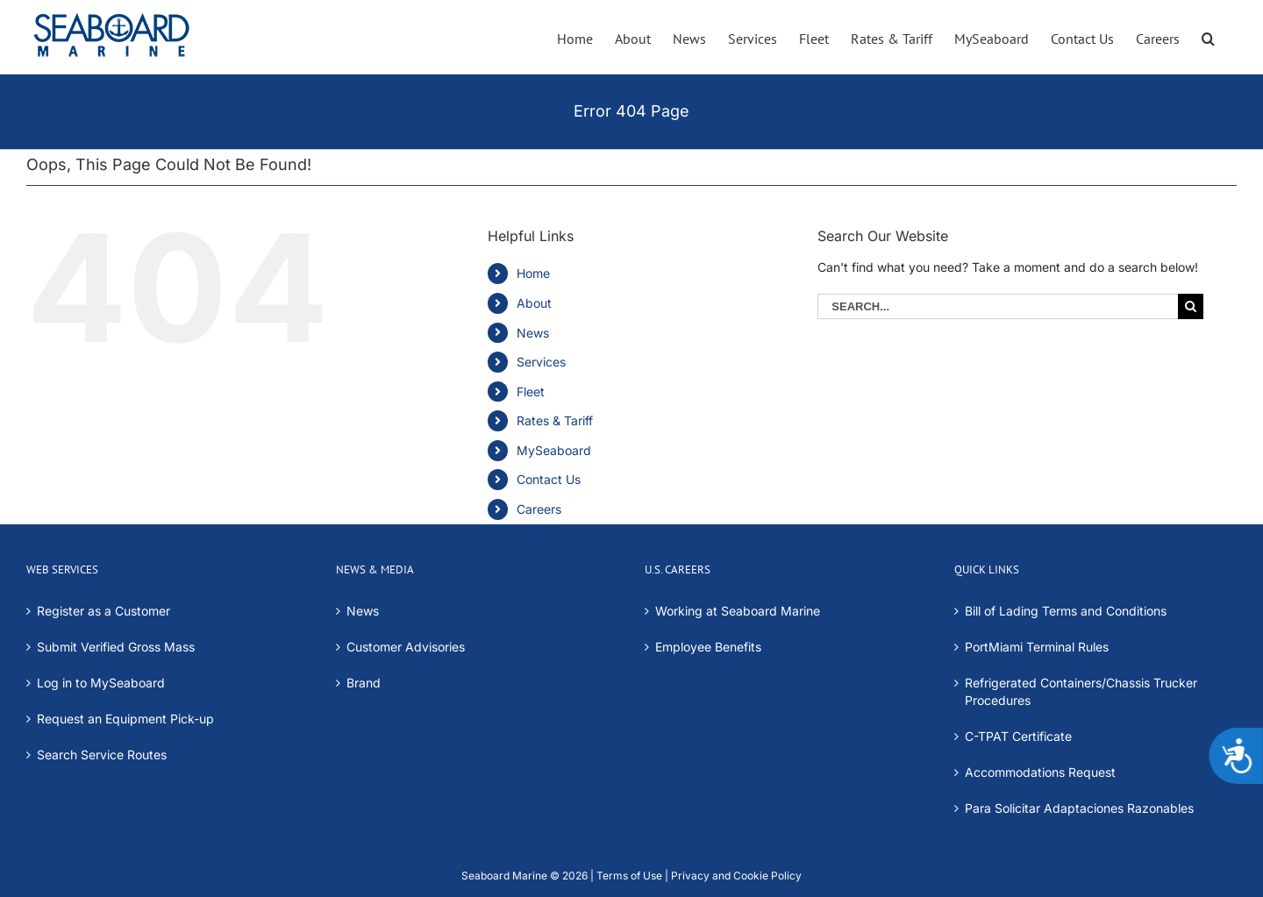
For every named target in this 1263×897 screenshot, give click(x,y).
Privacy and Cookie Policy (735, 875)
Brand (363, 682)
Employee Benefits (708, 646)
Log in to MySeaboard (101, 682)
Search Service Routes (102, 754)
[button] (1208, 37)
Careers (539, 509)
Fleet (531, 391)
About (534, 302)
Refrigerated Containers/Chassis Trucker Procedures (1081, 691)
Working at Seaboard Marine (737, 610)
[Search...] (997, 306)
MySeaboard (554, 450)
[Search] (1190, 306)
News (533, 332)
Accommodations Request (1040, 772)
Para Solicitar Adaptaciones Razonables (1079, 808)
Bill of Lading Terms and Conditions (1066, 610)
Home (533, 273)
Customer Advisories (405, 646)
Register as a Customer (103, 610)
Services (541, 361)
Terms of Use (629, 875)
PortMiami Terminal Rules (1037, 646)
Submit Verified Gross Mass (116, 646)
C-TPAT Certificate (1018, 736)
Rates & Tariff (555, 420)
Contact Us (549, 479)
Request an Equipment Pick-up (125, 718)
